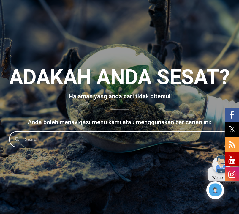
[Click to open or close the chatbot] (215, 190)
